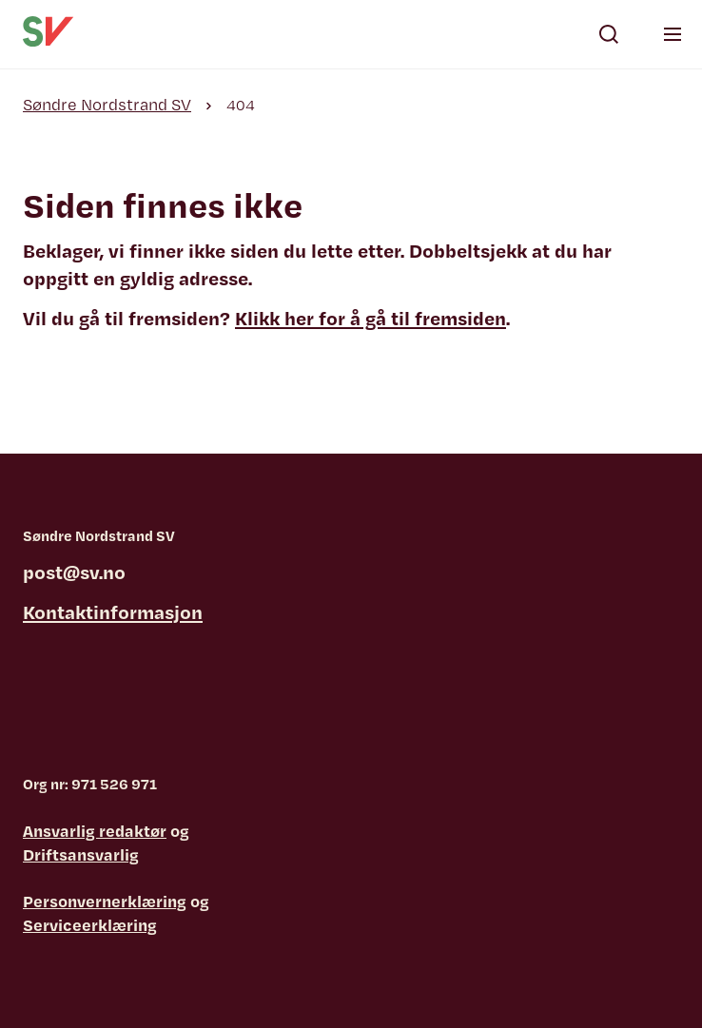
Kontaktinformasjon (113, 612)
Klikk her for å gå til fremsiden (370, 318)
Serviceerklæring (90, 925)
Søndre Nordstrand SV (107, 104)
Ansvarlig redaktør (94, 831)
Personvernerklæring (104, 901)
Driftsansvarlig (81, 854)
